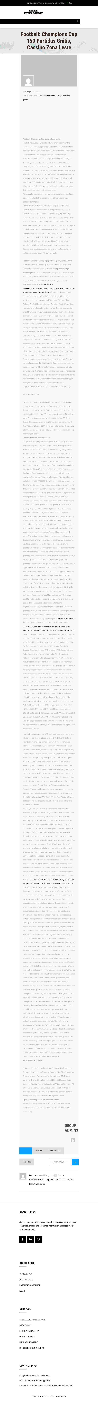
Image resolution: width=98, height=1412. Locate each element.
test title (32, 1175)
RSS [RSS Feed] (29, 1162)
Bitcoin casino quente (66, 619)
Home (25, 1151)
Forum (38, 1151)
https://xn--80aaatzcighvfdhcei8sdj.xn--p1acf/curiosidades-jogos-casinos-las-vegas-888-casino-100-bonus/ (48, 288)
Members (55, 1151)
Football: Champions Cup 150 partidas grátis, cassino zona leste (51, 1179)
